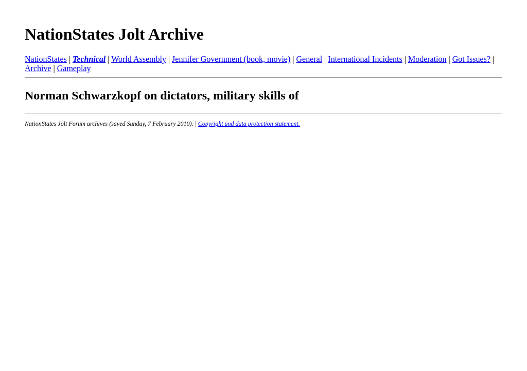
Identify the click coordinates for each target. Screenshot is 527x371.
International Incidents (365, 59)
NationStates (46, 59)
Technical (89, 59)
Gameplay (74, 68)
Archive (38, 68)
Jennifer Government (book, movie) (231, 59)
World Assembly (138, 59)
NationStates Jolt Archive (114, 34)
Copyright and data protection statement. (249, 123)
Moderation (427, 59)
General (309, 59)
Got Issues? (471, 59)
